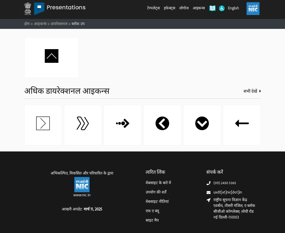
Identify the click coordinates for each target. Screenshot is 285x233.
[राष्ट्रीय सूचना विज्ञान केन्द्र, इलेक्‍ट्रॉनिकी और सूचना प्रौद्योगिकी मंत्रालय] (82, 185)
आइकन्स (199, 8)
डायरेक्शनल (59, 24)
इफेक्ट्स (169, 8)
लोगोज (184, 8)
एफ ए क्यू (152, 211)
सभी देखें (252, 91)
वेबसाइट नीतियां (157, 202)
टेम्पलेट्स (153, 8)
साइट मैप (152, 221)
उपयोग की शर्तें (156, 193)
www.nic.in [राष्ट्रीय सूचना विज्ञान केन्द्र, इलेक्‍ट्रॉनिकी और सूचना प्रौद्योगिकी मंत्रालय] (82, 195)
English (233, 8)
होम (27, 24)
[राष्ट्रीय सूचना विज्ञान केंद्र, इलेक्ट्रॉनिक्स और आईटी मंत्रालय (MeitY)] (253, 8)
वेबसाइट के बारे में (158, 183)
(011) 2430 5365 (224, 183)
